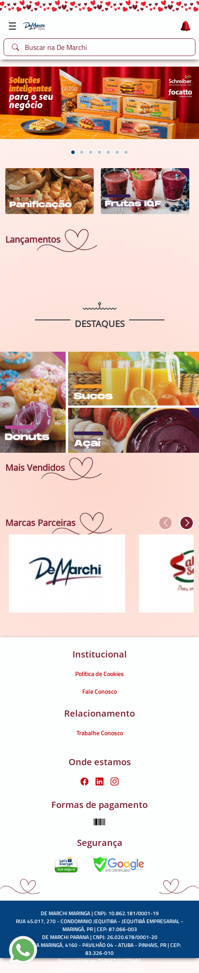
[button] (73, 152)
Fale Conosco (99, 691)
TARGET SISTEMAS (119, 961)
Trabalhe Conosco (100, 732)
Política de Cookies (99, 673)
